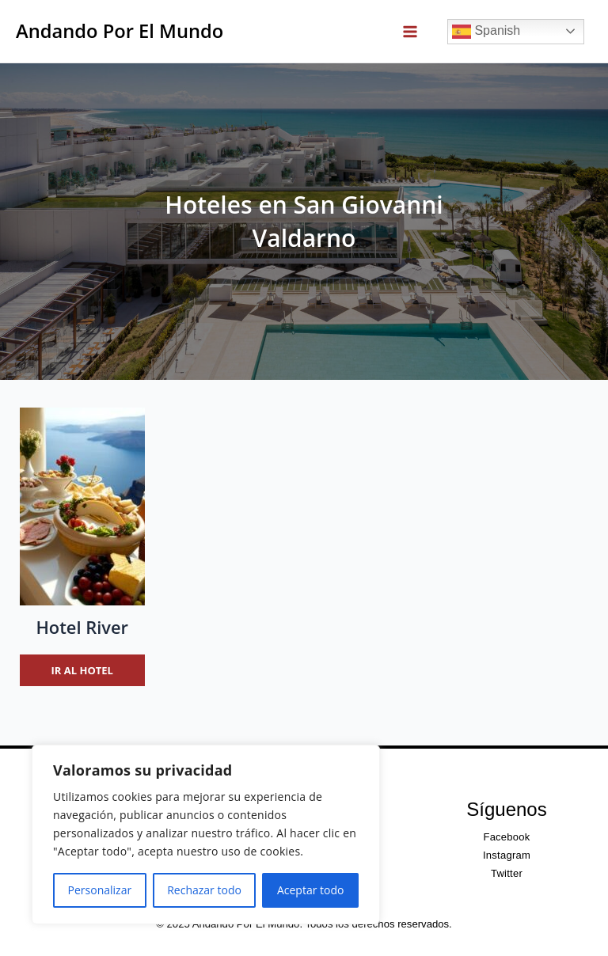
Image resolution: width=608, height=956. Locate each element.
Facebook (506, 837)
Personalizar (100, 889)
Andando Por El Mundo (119, 31)
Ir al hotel (82, 670)
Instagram (506, 855)
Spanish (486, 31)
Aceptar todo (310, 889)
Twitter (506, 873)
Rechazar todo (204, 889)
